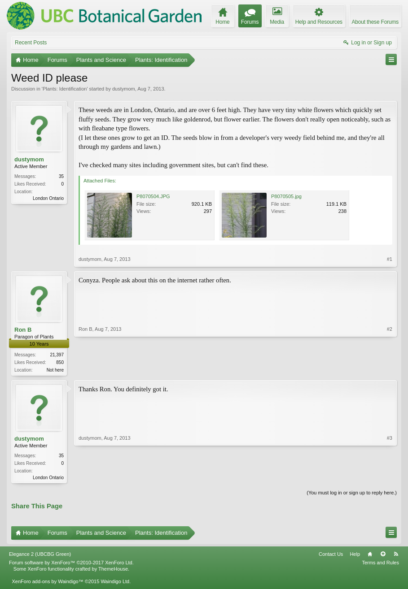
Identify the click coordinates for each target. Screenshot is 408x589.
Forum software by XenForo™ (71, 564)
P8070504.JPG (153, 196)
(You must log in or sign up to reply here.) (352, 494)
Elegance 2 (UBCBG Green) (40, 556)
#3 (389, 477)
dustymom (123, 88)
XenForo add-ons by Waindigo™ (47, 583)
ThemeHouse (113, 570)
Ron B (22, 329)
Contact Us (331, 556)
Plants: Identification (65, 88)
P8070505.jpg (286, 196)
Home (370, 556)
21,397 (57, 354)
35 (61, 176)
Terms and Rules (380, 564)
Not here (55, 370)
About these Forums (375, 22)
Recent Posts (31, 42)
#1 (389, 259)
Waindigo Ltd (115, 583)
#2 (389, 369)
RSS (396, 556)
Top (383, 556)
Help (355, 556)
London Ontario (48, 198)
